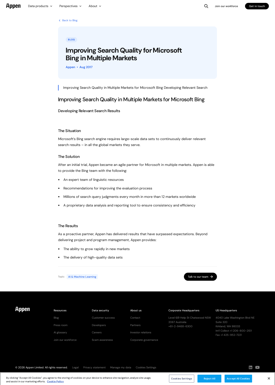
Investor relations (140, 332)
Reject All (209, 380)
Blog (56, 317)
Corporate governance (144, 340)
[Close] (269, 380)
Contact (135, 317)
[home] (13, 6)
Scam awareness (102, 340)
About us (136, 310)
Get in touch (257, 6)
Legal (75, 367)
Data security (100, 310)
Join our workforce (226, 6)
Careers (97, 332)
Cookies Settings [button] (146, 367)
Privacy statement (94, 367)
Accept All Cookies (238, 380)
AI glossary (60, 332)
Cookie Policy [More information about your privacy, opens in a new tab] (55, 382)
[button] (40, 6)
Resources (60, 310)
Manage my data (120, 367)
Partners (135, 325)
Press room (60, 325)
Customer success (103, 317)
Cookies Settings (181, 380)
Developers (99, 325)
